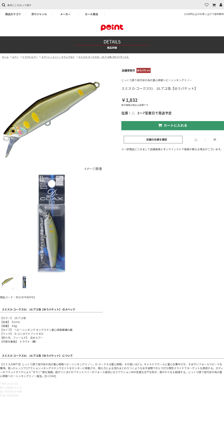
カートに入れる (172, 125)
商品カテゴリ (13, 14)
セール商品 (91, 14)
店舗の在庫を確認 (156, 139)
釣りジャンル (39, 14)
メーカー (65, 14)
